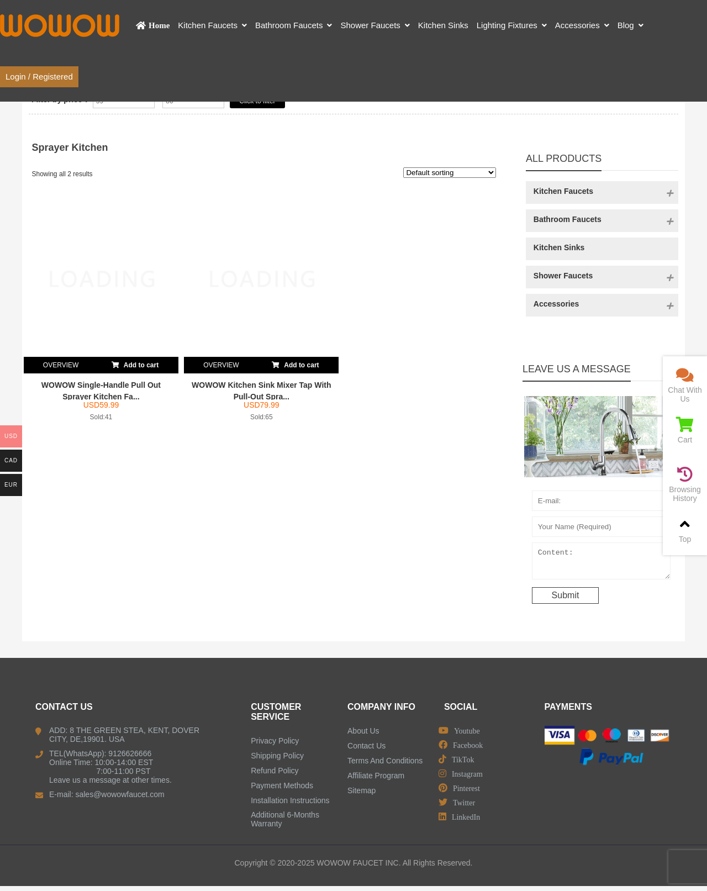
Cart (685, 430)
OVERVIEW (60, 365)
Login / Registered (39, 76)
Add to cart (135, 363)
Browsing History (685, 485)
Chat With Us (685, 385)
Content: (601, 563)
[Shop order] (449, 172)
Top (685, 530)
